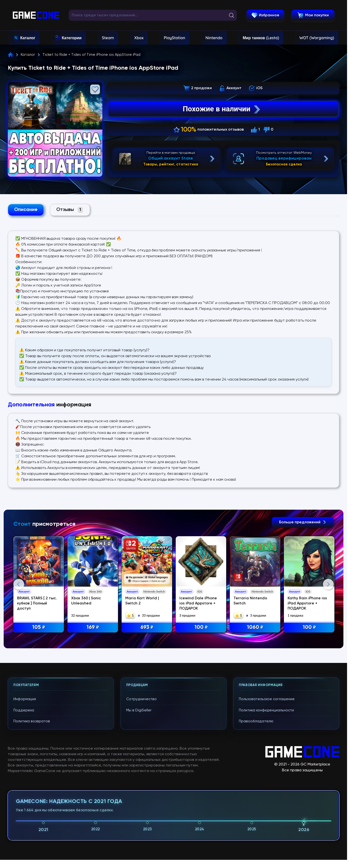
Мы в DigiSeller (139, 710)
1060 (255, 627)
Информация (24, 699)
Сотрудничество (141, 699)
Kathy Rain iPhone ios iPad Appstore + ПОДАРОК (307, 603)
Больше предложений (302, 522)
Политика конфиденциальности (266, 710)
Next (328, 584)
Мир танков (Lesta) (261, 37)
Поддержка (23, 710)
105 (38, 627)
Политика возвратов (31, 721)
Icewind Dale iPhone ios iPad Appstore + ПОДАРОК (198, 603)
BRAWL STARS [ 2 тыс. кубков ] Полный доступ (37, 603)
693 (146, 627)
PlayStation (174, 37)
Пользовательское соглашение (267, 699)
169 (93, 627)
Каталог (27, 37)
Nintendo (214, 37)
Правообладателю (256, 721)
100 (201, 627)
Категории (71, 37)
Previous (18, 584)
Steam (108, 37)
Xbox (139, 37)
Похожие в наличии (222, 109)
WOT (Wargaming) (317, 37)
